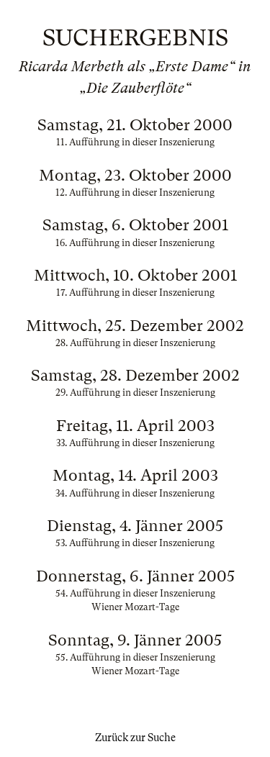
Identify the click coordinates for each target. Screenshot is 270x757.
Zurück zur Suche (135, 737)
